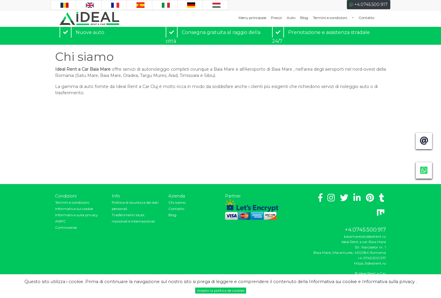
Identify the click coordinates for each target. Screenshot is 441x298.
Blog (304, 18)
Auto (291, 18)
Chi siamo (177, 202)
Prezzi (276, 18)
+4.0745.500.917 (369, 4)
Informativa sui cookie (74, 208)
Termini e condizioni (330, 18)
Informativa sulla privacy (76, 215)
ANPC (60, 221)
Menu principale (253, 17)
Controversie (66, 227)
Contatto (366, 18)
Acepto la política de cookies (220, 290)
